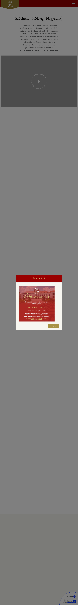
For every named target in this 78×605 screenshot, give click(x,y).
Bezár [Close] (53, 326)
